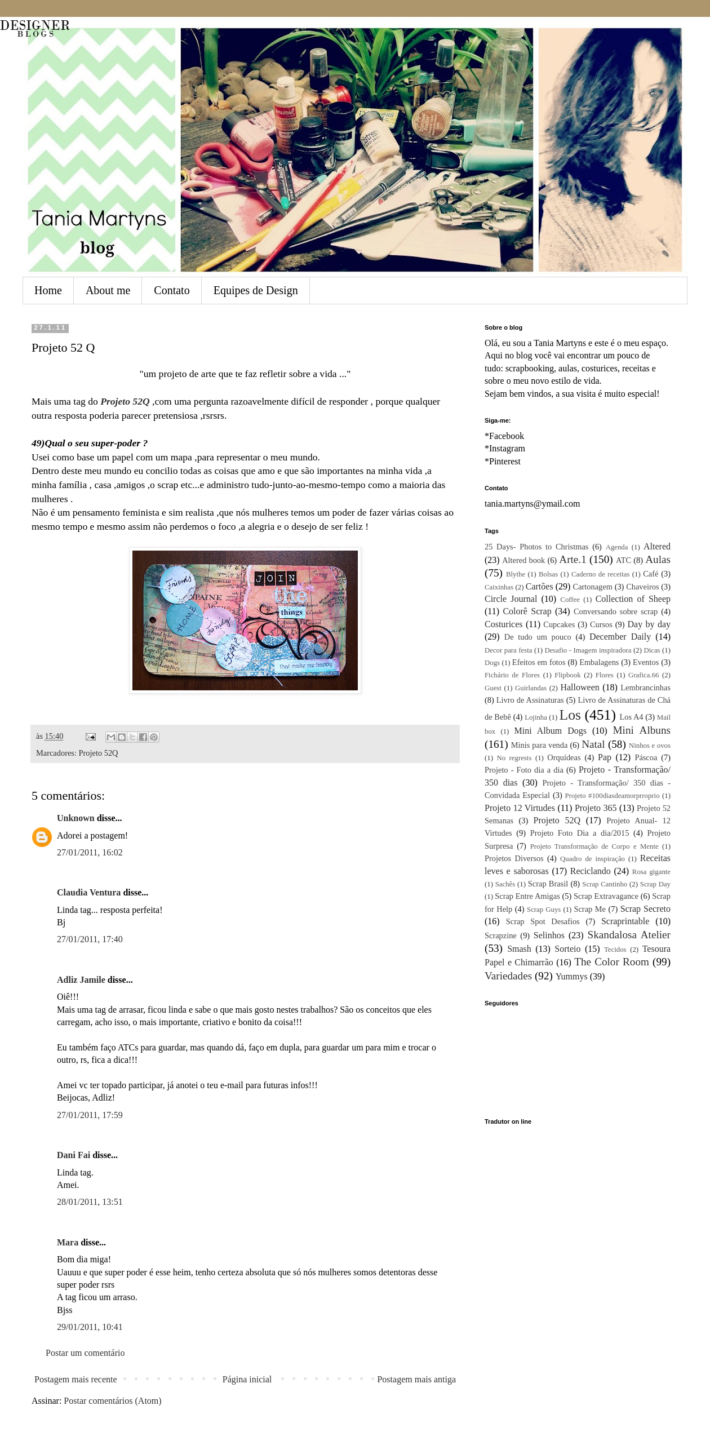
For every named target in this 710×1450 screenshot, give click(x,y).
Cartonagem (593, 586)
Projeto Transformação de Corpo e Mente (594, 846)
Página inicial (247, 1379)
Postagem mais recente (75, 1379)
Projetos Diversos (514, 858)
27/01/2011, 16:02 (90, 852)
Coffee (570, 600)
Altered (657, 546)
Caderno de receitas (600, 574)
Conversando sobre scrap (616, 611)
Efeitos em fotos (539, 662)
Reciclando (590, 871)
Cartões (539, 586)
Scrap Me (589, 909)
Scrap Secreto (645, 909)
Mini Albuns (642, 730)
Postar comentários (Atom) (112, 1400)
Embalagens (599, 662)
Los (570, 715)
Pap (604, 757)
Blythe (515, 574)
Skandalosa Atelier (629, 935)
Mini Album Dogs (550, 730)
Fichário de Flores (512, 675)
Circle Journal (511, 599)
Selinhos (549, 935)
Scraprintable (625, 921)
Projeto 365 (596, 808)
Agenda (617, 547)
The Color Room (611, 962)
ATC (623, 560)
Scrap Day (655, 884)
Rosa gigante (651, 872)
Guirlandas (531, 688)
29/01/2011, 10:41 (90, 1327)
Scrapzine (501, 935)
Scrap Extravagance (606, 896)
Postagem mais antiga (416, 1379)
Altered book (523, 560)
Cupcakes (559, 624)
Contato (171, 290)
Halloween (579, 687)
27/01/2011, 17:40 (90, 939)
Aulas (658, 559)
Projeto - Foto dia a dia (524, 769)
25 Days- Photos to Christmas (536, 546)
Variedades (508, 976)
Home (48, 290)
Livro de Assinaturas (530, 699)
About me (108, 290)
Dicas (652, 650)
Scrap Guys (544, 910)
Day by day (649, 624)
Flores (605, 675)
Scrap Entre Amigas (527, 896)
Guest (493, 688)
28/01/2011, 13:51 (90, 1202)
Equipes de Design (256, 290)
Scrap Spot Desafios (543, 921)
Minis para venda (539, 745)
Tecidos (615, 950)
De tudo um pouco (537, 636)
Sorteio (567, 949)
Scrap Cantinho (604, 884)
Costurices (504, 624)
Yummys (572, 976)
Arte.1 (572, 559)
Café (650, 573)
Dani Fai (73, 1155)
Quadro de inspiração (592, 859)
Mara (67, 1242)
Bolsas (548, 574)
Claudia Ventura (89, 892)
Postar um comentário (85, 1353)
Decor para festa (508, 650)
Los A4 (631, 716)
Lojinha (536, 717)
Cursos (601, 624)
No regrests (513, 758)
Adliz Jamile (81, 980)
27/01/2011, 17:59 (90, 1115)
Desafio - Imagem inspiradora (587, 650)
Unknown (76, 818)
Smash (519, 949)
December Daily (620, 636)
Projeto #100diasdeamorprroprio (612, 796)
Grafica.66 (643, 675)
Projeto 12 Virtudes (520, 808)
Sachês (505, 884)
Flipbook (567, 675)
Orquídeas (563, 757)
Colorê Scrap (527, 611)
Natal (593, 744)
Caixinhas (499, 587)
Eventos (646, 662)
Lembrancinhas (645, 687)
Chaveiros (642, 586)
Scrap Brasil (548, 883)
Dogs (492, 663)
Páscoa (645, 757)
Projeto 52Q (98, 752)
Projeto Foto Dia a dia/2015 (579, 832)
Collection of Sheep (633, 599)
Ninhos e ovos (650, 746)
